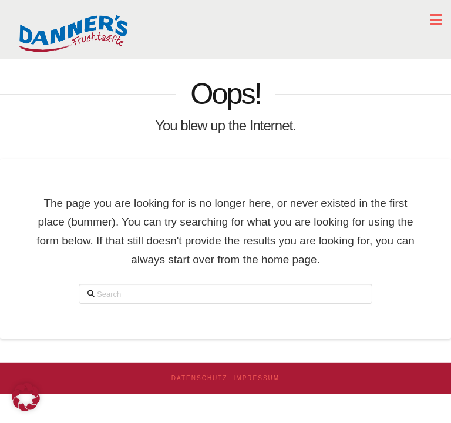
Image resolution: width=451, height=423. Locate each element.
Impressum (257, 378)
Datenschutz (199, 378)
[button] (436, 19)
